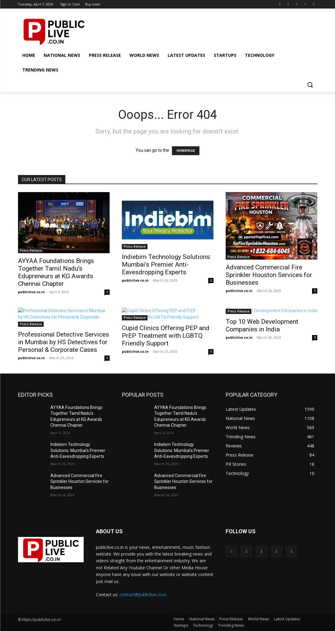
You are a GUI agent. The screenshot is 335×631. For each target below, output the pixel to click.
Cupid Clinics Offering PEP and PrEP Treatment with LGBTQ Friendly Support (165, 335)
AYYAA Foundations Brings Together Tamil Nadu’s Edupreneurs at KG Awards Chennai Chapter (56, 272)
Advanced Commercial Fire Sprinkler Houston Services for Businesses (269, 275)
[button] (310, 84)
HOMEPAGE (186, 151)
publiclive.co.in (31, 292)
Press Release (31, 250)
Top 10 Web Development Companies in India (262, 325)
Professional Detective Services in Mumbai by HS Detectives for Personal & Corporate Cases (63, 342)
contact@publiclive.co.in (142, 594)
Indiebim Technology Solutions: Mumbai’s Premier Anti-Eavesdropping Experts (166, 264)
